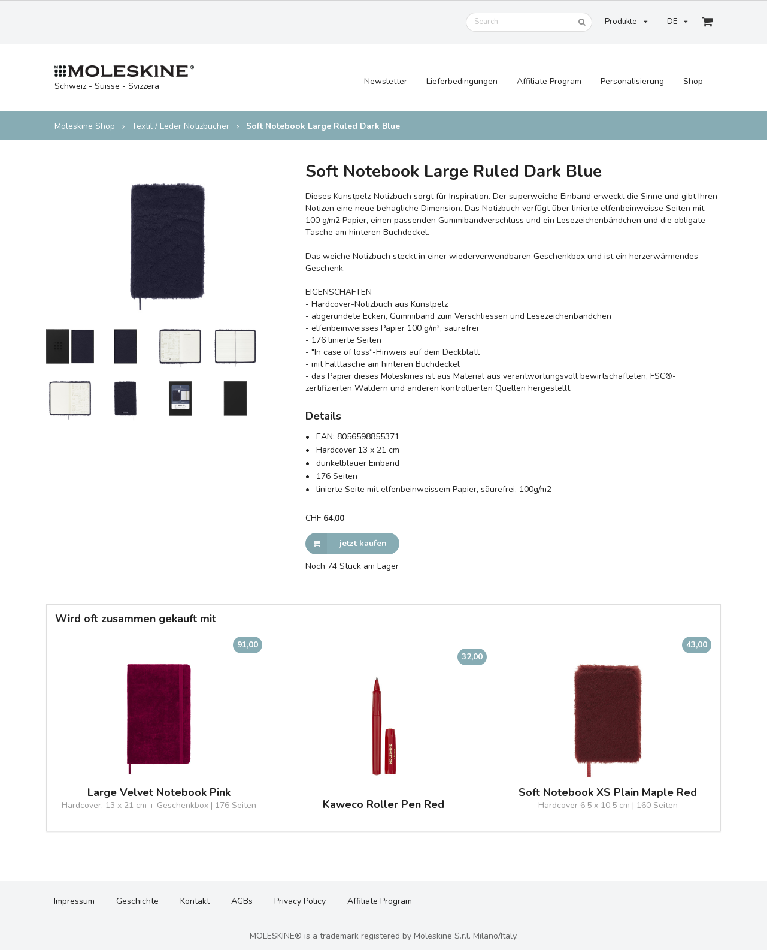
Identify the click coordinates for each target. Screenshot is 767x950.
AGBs (242, 901)
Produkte (626, 21)
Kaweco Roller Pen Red (383, 805)
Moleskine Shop (84, 126)
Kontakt (195, 901)
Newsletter (385, 81)
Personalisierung (632, 81)
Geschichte (137, 901)
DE (677, 21)
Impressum (74, 901)
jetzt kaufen (346, 543)
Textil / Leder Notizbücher (180, 126)
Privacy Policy (300, 901)
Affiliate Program (549, 81)
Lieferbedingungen (462, 81)
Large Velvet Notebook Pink (159, 793)
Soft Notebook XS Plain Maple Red (608, 793)
